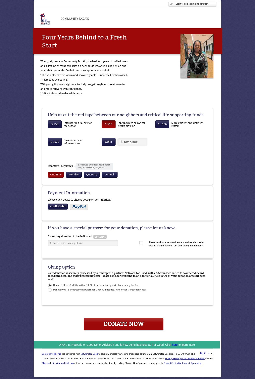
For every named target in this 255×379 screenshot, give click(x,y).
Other (108, 141)
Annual (109, 174)
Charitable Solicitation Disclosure (58, 363)
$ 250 (54, 124)
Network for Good (89, 354)
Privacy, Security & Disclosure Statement (185, 358)
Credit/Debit (58, 206)
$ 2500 (54, 141)
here (175, 344)
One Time (56, 174)
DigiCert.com (206, 353)
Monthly (73, 174)
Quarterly (91, 174)
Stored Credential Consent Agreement (183, 363)
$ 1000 (162, 124)
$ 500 (108, 124)
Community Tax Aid (51, 354)
